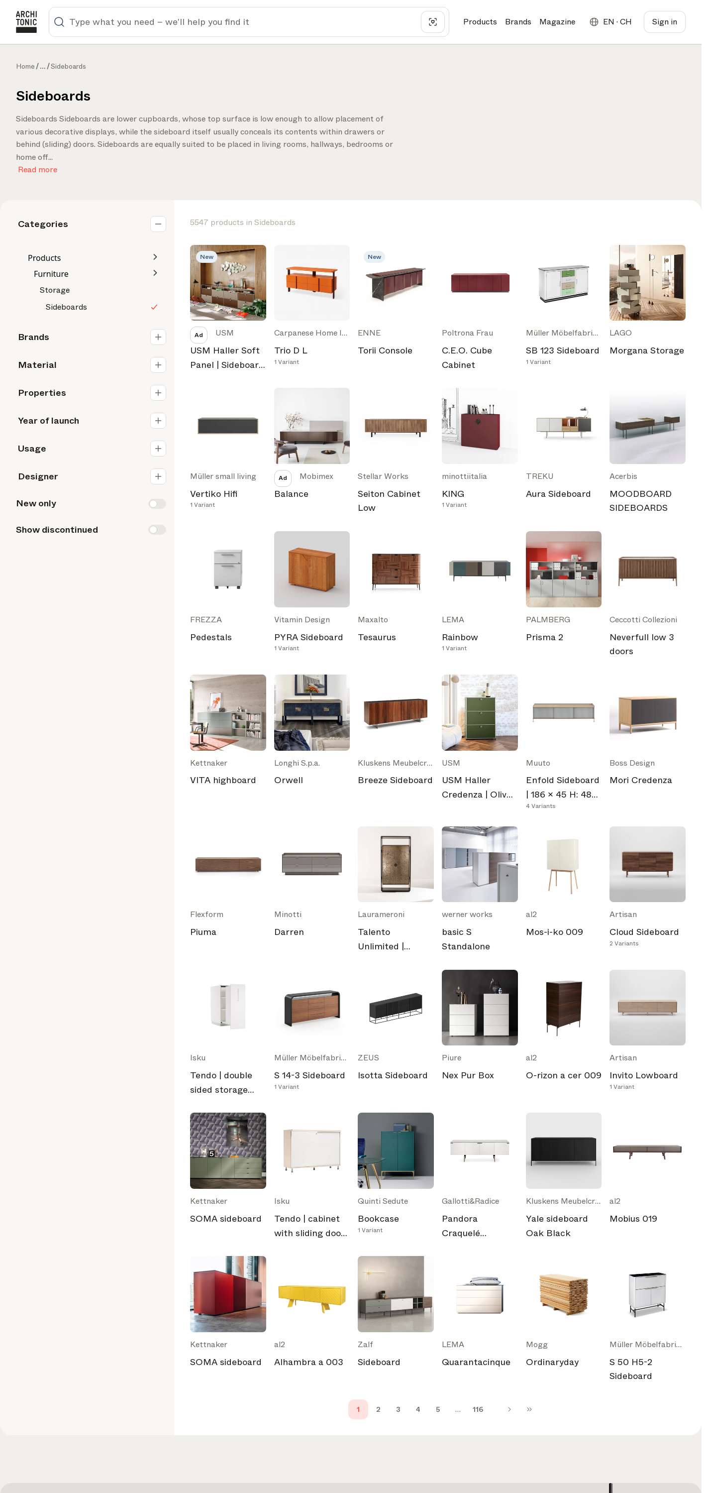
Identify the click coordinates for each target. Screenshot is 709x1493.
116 (478, 1409)
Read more (37, 167)
